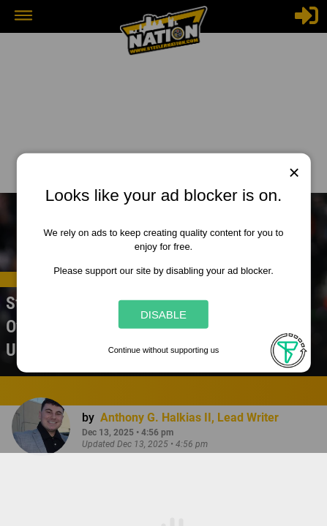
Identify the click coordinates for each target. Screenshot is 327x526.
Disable (163, 314)
